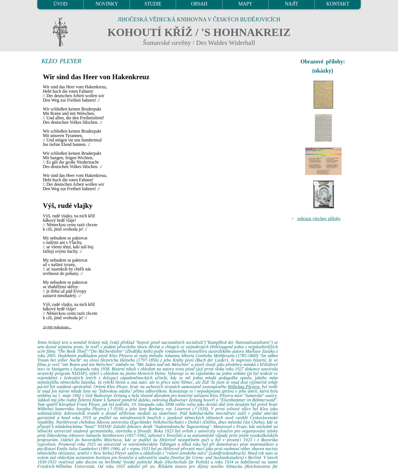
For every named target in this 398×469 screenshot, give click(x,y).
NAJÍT (291, 4)
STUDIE (153, 4)
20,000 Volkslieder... (57, 327)
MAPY (245, 4)
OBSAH (199, 4)
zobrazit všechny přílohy (319, 218)
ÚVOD (60, 4)
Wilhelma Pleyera (244, 386)
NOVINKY (107, 4)
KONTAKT (337, 4)
